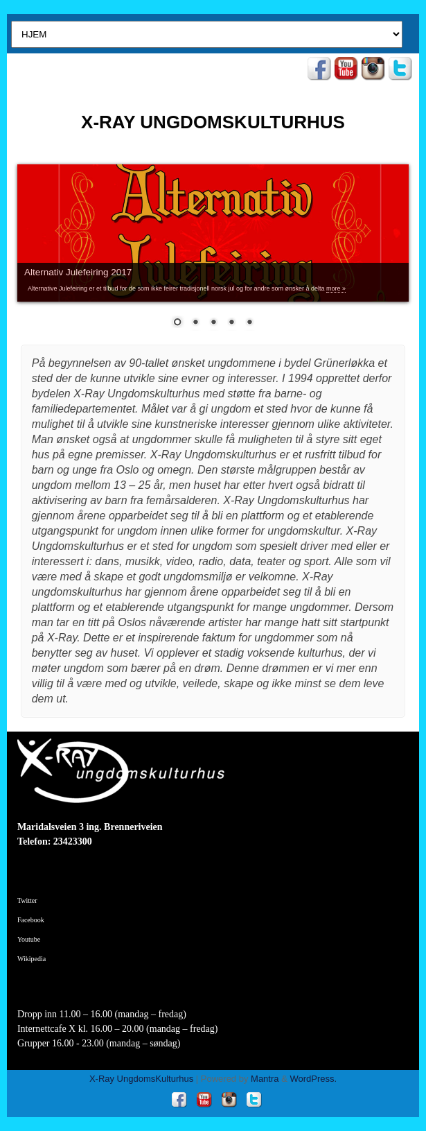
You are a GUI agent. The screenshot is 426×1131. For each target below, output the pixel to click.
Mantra (264, 1078)
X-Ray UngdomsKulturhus (141, 1078)
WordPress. (313, 1078)
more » (336, 288)
